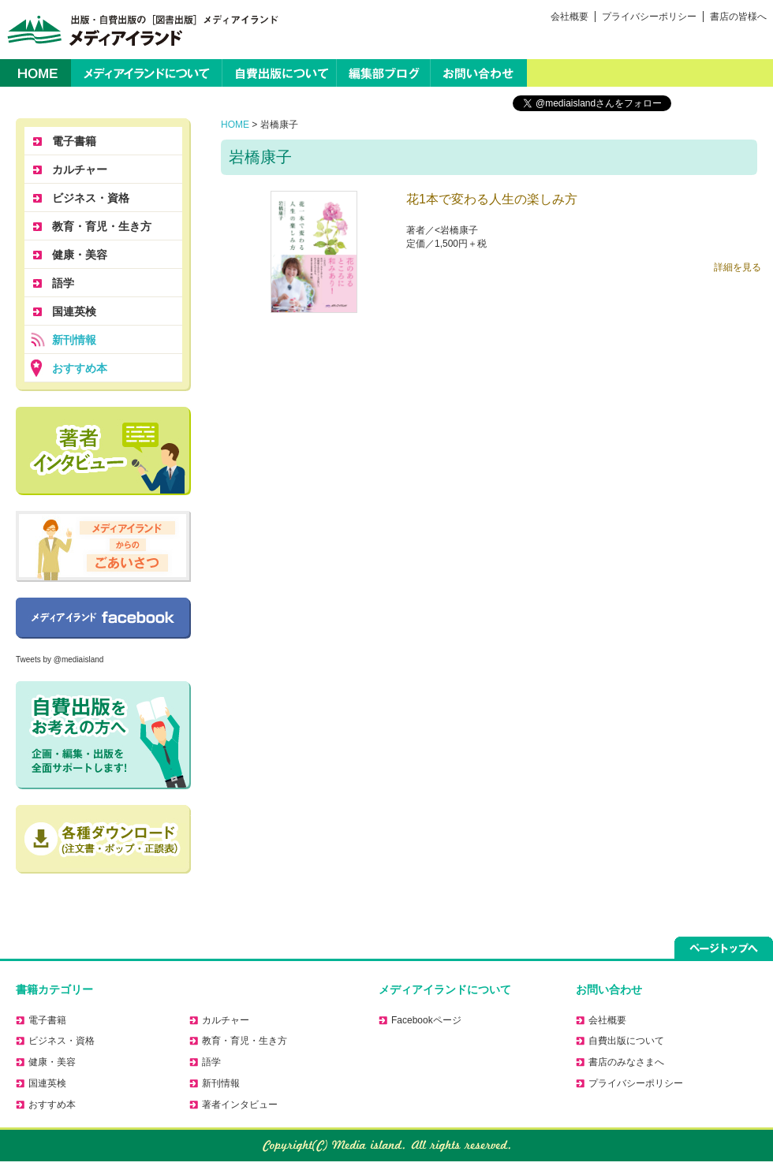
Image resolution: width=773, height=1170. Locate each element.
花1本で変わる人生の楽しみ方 (491, 199)
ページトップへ (723, 948)
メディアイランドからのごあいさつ (103, 546)
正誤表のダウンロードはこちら (103, 839)
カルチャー (79, 169)
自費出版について (279, 73)
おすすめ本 (79, 368)
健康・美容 (79, 254)
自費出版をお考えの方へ (103, 735)
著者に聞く (103, 451)
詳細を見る (737, 267)
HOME (35, 73)
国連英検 (74, 311)
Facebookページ (103, 618)
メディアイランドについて (146, 73)
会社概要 (569, 16)
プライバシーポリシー (649, 16)
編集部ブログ (383, 73)
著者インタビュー (240, 1104)
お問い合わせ (479, 73)
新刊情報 (74, 339)
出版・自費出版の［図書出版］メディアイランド (140, 29)
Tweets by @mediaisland (59, 659)
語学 (63, 283)
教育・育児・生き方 (101, 226)
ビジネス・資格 (90, 198)
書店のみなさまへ (626, 1062)
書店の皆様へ (738, 16)
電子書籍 (74, 141)
